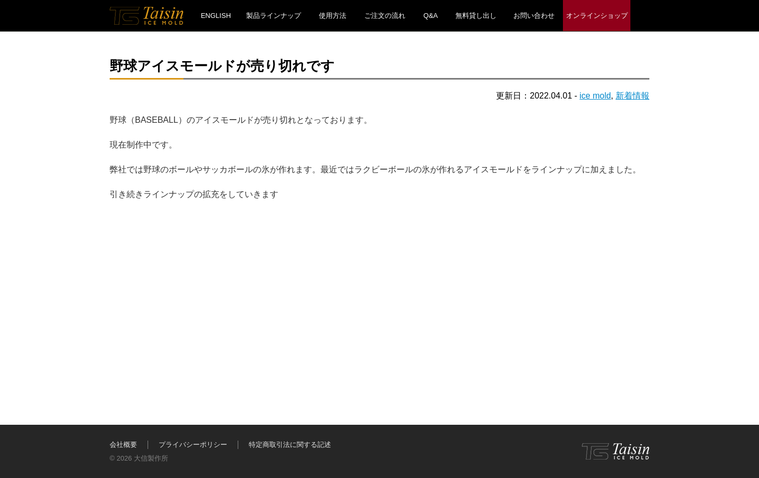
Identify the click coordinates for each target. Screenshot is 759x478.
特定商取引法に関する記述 (290, 444)
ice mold (595, 95)
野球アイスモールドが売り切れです (222, 66)
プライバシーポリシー (193, 444)
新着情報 (632, 95)
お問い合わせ (533, 15)
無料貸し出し (476, 15)
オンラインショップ (597, 15)
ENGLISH (216, 15)
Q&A (430, 15)
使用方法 (332, 15)
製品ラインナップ (273, 15)
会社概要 (123, 444)
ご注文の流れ (384, 15)
